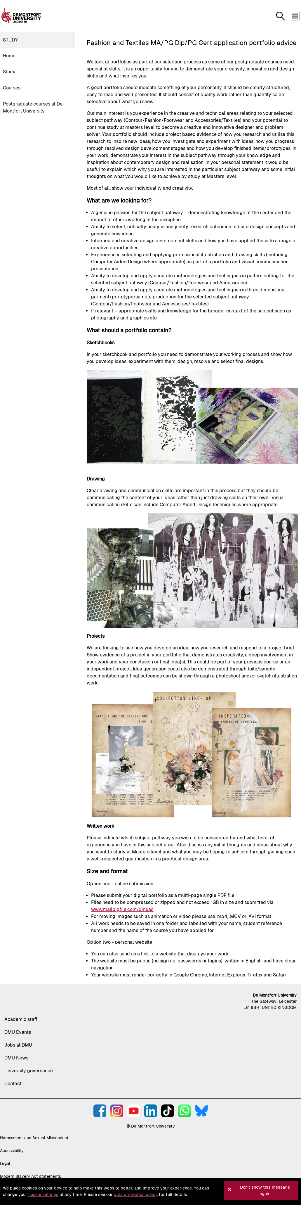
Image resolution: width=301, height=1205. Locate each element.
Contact (13, 1083)
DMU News (16, 1058)
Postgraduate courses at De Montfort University (32, 107)
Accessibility (12, 1150)
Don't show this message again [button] (265, 1190)
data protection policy (136, 1194)
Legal (5, 1163)
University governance (28, 1070)
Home (9, 55)
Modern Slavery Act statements (30, 1176)
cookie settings (43, 1194)
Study (10, 40)
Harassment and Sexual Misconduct (34, 1137)
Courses (11, 88)
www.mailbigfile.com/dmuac (122, 909)
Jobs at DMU (18, 1045)
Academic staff (20, 1019)
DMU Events (17, 1032)
